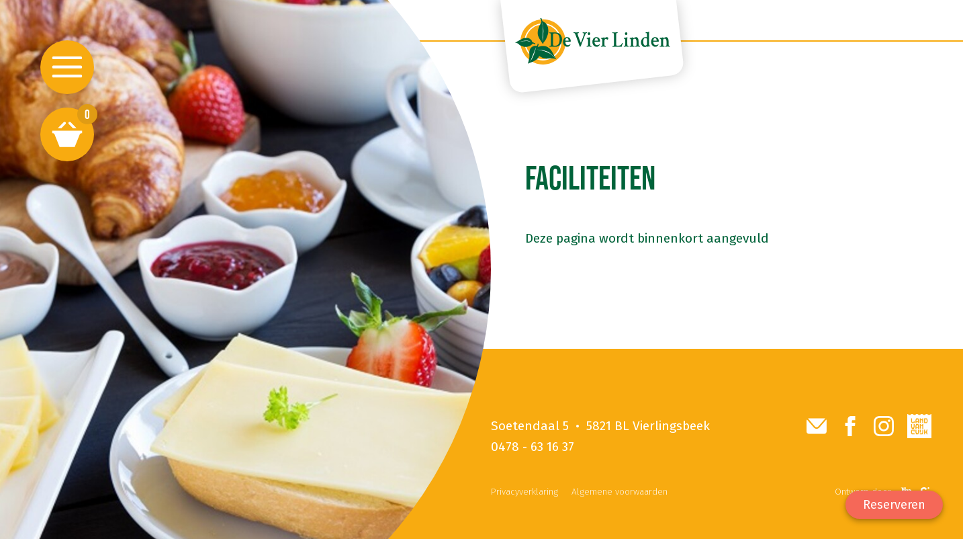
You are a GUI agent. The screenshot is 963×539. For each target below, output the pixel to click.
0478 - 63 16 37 (532, 446)
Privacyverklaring (524, 491)
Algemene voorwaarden (619, 491)
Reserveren (894, 504)
